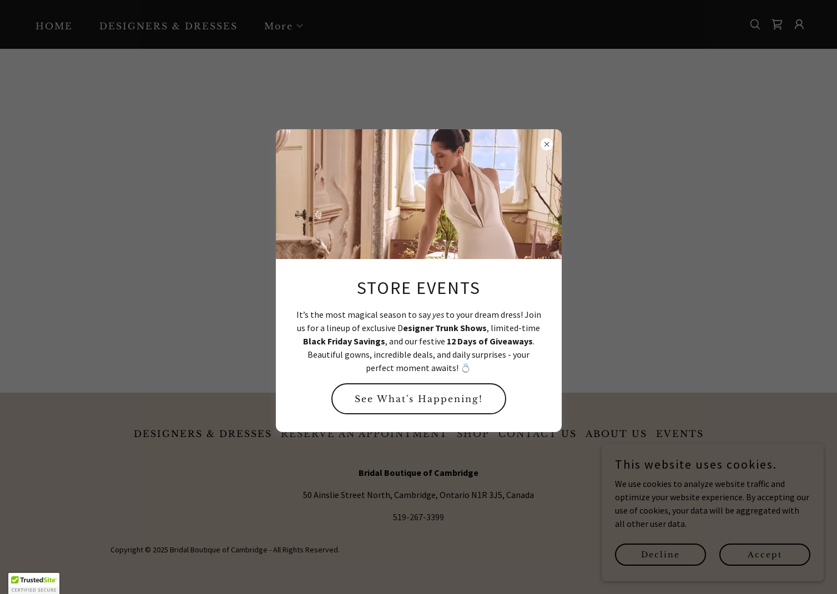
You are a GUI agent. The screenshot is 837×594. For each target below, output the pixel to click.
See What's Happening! (419, 398)
